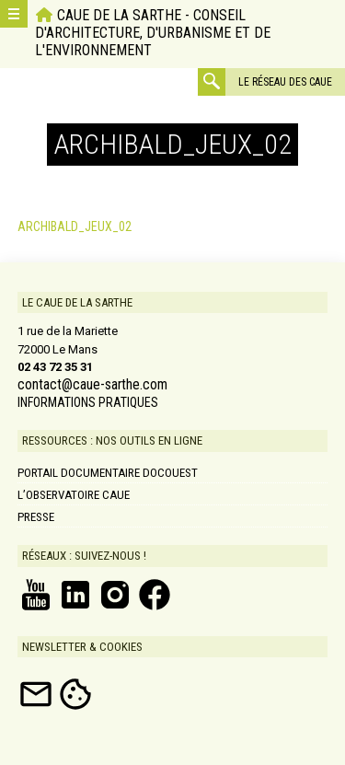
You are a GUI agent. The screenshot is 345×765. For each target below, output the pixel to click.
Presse (35, 517)
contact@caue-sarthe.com (92, 385)
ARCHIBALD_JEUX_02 (74, 226)
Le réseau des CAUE (285, 81)
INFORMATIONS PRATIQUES (87, 402)
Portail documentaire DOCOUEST (107, 473)
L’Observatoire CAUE (73, 495)
